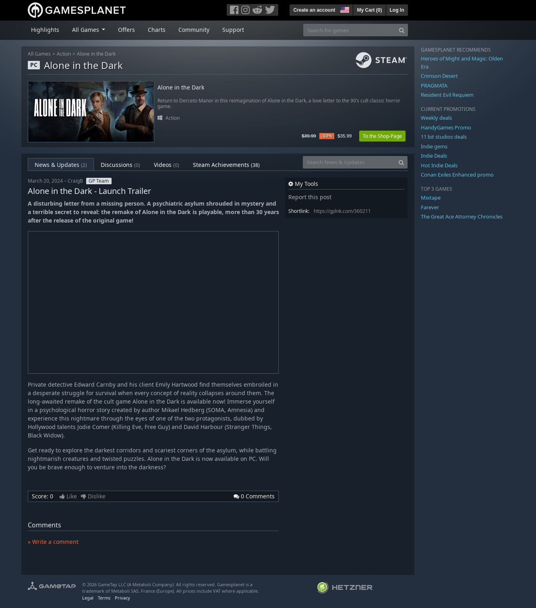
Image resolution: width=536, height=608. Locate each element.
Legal (87, 598)
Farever (430, 207)
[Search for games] (349, 30)
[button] (344, 9)
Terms (104, 598)
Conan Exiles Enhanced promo (457, 174)
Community (193, 29)
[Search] (401, 30)
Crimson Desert (439, 75)
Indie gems (434, 146)
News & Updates (61, 165)
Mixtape (431, 197)
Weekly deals (436, 117)
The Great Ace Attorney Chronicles (462, 216)
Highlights (45, 29)
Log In (397, 10)
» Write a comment (53, 542)
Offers (126, 29)
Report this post (309, 197)
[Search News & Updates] (349, 162)
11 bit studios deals (444, 136)
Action (64, 54)
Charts (157, 29)
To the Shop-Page (382, 136)
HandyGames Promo (446, 127)
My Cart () (369, 10)
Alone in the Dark (96, 54)
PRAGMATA (434, 85)
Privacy (122, 598)
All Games (39, 54)
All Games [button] (86, 29)
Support (233, 29)
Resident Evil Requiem (447, 94)
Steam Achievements (226, 165)
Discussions (120, 165)
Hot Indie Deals (439, 165)
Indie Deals (434, 155)
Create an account (314, 10)
